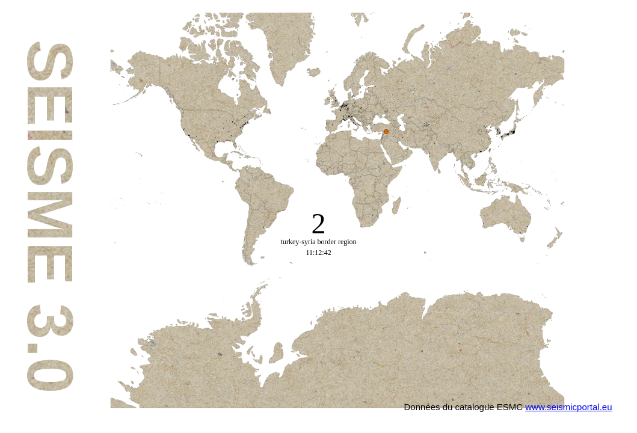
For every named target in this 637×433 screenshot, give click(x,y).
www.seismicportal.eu (568, 407)
